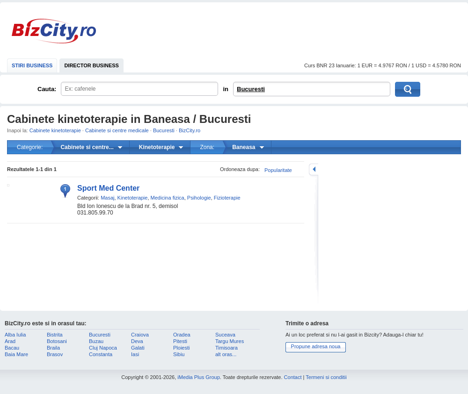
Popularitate (278, 170)
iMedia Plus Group (198, 377)
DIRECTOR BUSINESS (91, 65)
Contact (293, 377)
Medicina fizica (167, 198)
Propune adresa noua (316, 346)
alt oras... (225, 354)
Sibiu (178, 354)
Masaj (107, 198)
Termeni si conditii (326, 377)
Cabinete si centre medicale (117, 130)
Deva (137, 341)
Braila (53, 348)
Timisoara (226, 348)
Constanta (100, 354)
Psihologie (199, 198)
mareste (313, 169)
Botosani (57, 341)
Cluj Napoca (103, 348)
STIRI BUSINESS (32, 65)
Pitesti (180, 341)
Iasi (135, 354)
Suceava (225, 334)
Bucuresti (251, 89)
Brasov (55, 354)
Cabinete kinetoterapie (55, 130)
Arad (10, 341)
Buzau (96, 341)
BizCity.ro (54, 31)
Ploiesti (181, 348)
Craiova (140, 334)
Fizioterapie (227, 198)
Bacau (12, 348)
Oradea (181, 334)
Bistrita (55, 334)
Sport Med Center (108, 188)
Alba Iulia (15, 334)
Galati (138, 348)
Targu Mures (229, 341)
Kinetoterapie (132, 198)
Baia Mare (16, 354)
